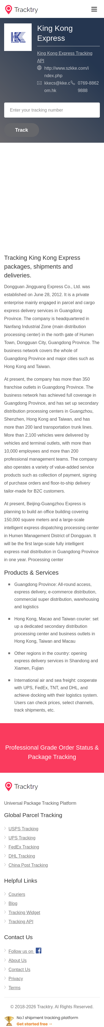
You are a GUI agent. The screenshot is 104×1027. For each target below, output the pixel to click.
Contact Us (19, 969)
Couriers (17, 894)
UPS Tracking (22, 838)
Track (21, 130)
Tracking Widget (24, 912)
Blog (13, 903)
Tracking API (21, 921)
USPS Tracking (23, 828)
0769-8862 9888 (88, 87)
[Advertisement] (52, 196)
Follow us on (26, 950)
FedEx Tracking (24, 847)
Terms (15, 987)
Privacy (16, 978)
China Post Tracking (28, 865)
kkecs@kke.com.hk (57, 87)
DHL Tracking (22, 856)
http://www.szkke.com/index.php (66, 72)
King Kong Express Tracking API (64, 57)
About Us (18, 960)
